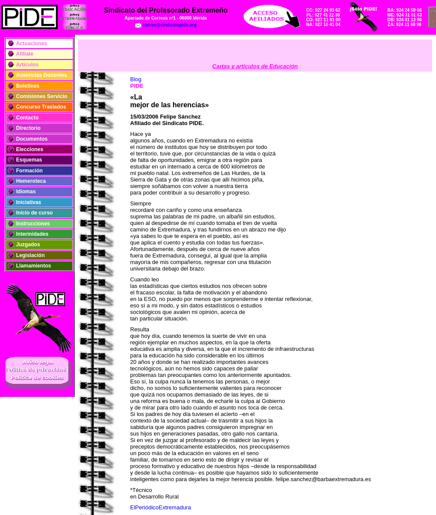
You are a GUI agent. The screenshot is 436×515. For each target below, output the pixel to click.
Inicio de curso (34, 213)
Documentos (32, 139)
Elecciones (29, 149)
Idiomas (26, 191)
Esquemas (29, 160)
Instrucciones (33, 224)
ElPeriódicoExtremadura (160, 507)
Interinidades (32, 234)
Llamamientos (33, 266)
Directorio (28, 128)
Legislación (30, 255)
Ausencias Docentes (41, 75)
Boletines (27, 86)
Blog (135, 79)
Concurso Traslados (41, 107)
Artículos (27, 65)
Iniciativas (28, 202)
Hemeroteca (31, 181)
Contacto (27, 118)
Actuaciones (31, 43)
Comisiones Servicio (41, 96)
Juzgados (28, 244)
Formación (29, 171)
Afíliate (24, 54)
